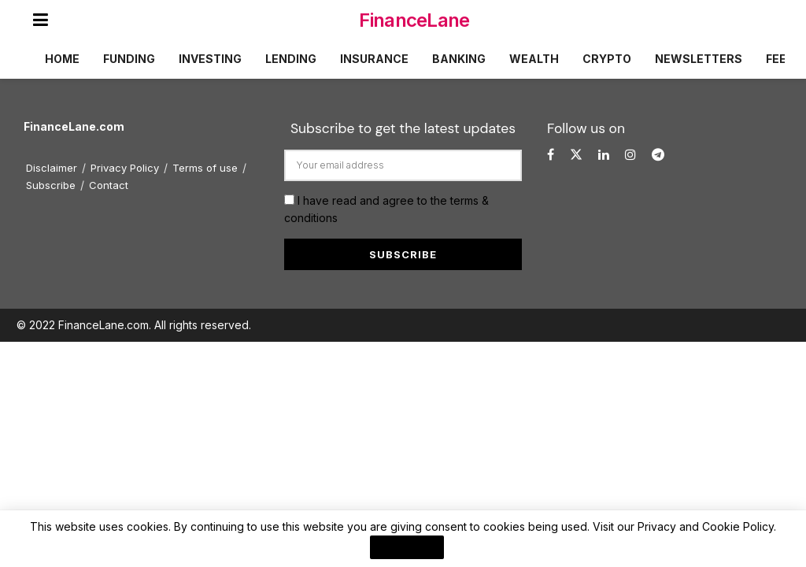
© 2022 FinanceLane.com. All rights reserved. (134, 325)
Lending (290, 58)
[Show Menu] (40, 19)
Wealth (534, 58)
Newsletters (698, 58)
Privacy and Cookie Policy (706, 526)
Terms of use (205, 167)
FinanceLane (414, 20)
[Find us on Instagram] (630, 155)
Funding (129, 58)
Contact (108, 185)
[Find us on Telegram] (658, 155)
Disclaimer (51, 167)
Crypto (606, 58)
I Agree (407, 547)
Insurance (374, 58)
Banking (459, 58)
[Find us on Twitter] (576, 155)
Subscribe (51, 185)
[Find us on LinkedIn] (603, 155)
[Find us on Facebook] (550, 155)
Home (62, 58)
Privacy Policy (125, 167)
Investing (210, 58)
